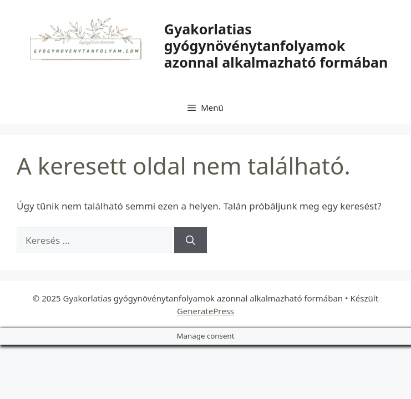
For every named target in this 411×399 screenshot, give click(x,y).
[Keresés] (190, 240)
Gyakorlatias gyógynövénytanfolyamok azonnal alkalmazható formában (276, 45)
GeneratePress (205, 310)
